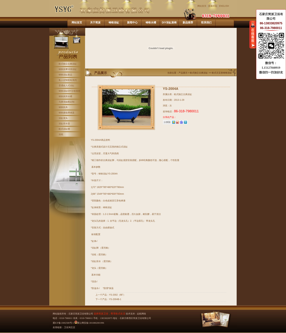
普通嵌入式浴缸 (66, 85)
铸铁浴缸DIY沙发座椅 (69, 91)
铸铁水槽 (151, 22)
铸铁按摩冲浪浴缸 (68, 69)
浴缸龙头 (63, 118)
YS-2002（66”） (117, 295)
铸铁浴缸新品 (65, 74)
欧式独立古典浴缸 (68, 64)
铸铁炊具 (63, 107)
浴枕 (61, 134)
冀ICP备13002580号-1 (63, 323)
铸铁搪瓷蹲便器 (66, 112)
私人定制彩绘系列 (68, 80)
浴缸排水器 (64, 123)
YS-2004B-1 (115, 299)
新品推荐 (188, 22)
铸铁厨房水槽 (65, 96)
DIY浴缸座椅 (169, 22)
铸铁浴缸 (114, 22)
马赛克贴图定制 (66, 102)
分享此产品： (169, 117)
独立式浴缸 (122, 146)
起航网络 (141, 313)
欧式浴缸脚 (64, 129)
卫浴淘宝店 (69, 327)
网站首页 (201, 6)
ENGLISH (224, 6)
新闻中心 (132, 22)
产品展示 (183, 73)
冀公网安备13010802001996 (89, 323)
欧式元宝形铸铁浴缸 (222, 73)
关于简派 (95, 22)
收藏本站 (212, 6)
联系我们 (206, 22)
